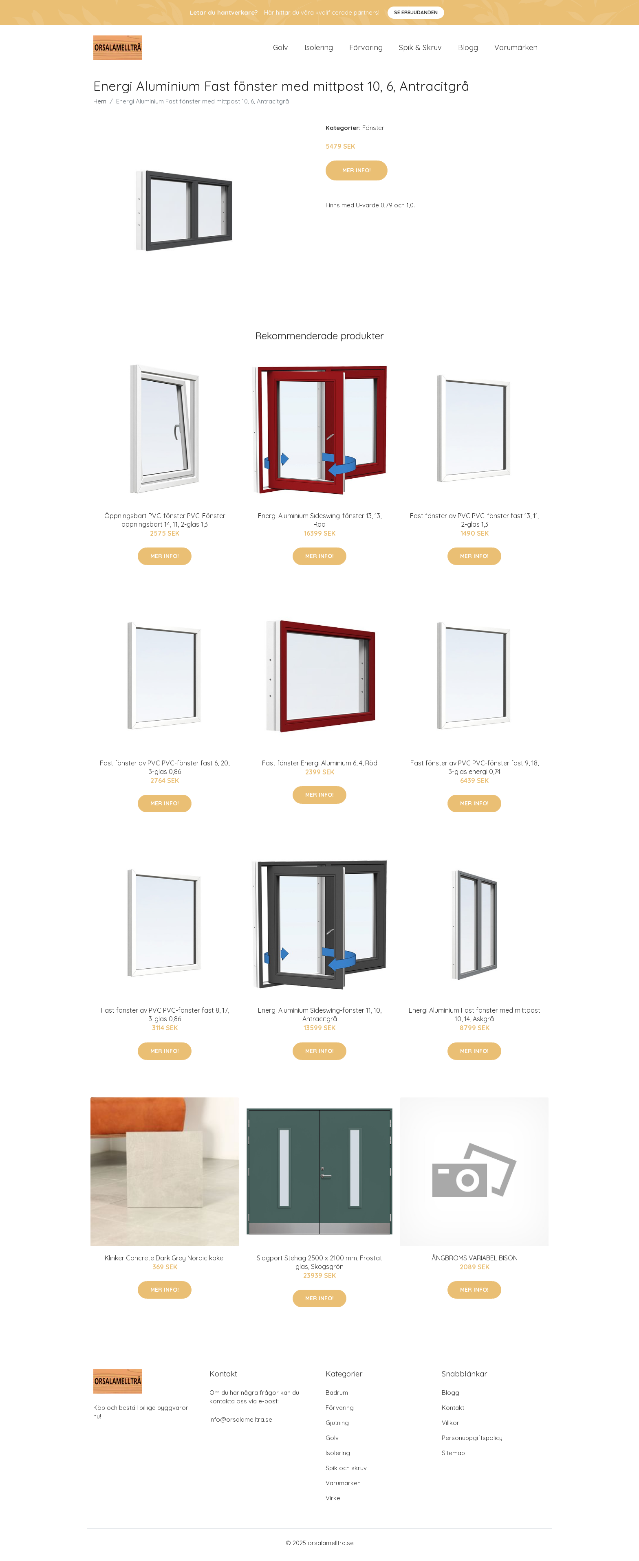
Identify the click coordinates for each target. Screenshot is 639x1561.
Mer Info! (356, 174)
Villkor (450, 1427)
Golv (280, 49)
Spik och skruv (346, 1472)
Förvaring (366, 49)
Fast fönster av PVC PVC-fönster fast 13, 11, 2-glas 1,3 (474, 524)
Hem (99, 105)
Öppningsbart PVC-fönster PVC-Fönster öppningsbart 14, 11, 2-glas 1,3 (164, 524)
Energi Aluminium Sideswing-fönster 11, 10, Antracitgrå (319, 1019)
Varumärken (516, 49)
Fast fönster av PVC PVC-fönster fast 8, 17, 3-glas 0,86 (165, 1019)
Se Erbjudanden (416, 12)
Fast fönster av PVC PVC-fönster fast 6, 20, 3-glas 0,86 (164, 771)
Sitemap (453, 1457)
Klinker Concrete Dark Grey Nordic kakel (165, 1262)
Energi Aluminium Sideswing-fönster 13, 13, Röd (319, 524)
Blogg (468, 49)
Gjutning (337, 1427)
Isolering (318, 49)
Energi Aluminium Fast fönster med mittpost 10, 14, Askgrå (474, 1019)
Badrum (337, 1397)
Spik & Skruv (420, 49)
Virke (333, 1502)
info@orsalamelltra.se (240, 1423)
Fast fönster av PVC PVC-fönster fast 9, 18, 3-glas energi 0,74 (474, 771)
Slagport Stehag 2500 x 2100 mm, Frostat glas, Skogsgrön (319, 1266)
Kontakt (453, 1412)
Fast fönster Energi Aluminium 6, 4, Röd (319, 767)
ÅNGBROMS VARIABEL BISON (475, 1262)
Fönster (373, 132)
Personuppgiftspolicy (472, 1442)
